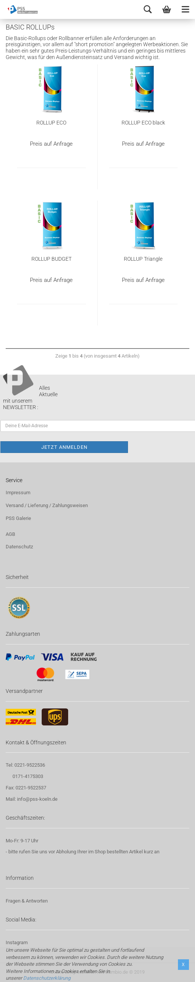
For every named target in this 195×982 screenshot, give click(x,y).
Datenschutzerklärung (46, 978)
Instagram (17, 942)
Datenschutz (19, 546)
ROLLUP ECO (51, 123)
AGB (10, 534)
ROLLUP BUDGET (51, 259)
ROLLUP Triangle (143, 259)
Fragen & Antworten (27, 901)
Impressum (18, 492)
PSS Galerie (18, 518)
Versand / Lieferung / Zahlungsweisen (47, 505)
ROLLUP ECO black (143, 123)
